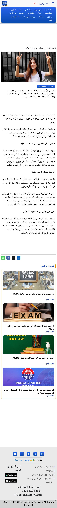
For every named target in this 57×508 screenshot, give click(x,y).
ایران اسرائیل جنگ (29, 16)
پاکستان (28, 9)
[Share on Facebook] (8, 258)
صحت (21, 13)
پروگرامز (12, 13)
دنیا (20, 9)
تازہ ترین (38, 9)
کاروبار (13, 9)
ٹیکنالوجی (30, 13)
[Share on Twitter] (13, 258)
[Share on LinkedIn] (18, 258)
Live (35, 3)
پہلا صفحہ (48, 9)
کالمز (50, 20)
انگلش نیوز (44, 3)
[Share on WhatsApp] (3, 258)
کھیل (39, 13)
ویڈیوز (49, 16)
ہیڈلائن (41, 16)
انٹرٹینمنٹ (48, 13)
